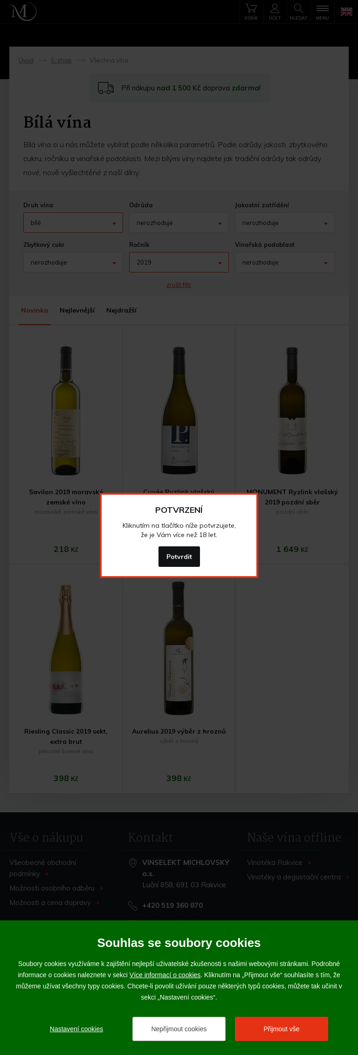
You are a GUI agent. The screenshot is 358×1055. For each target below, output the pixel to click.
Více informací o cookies (165, 975)
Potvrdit (179, 556)
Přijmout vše (281, 1029)
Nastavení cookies (76, 1029)
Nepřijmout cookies (179, 1029)
